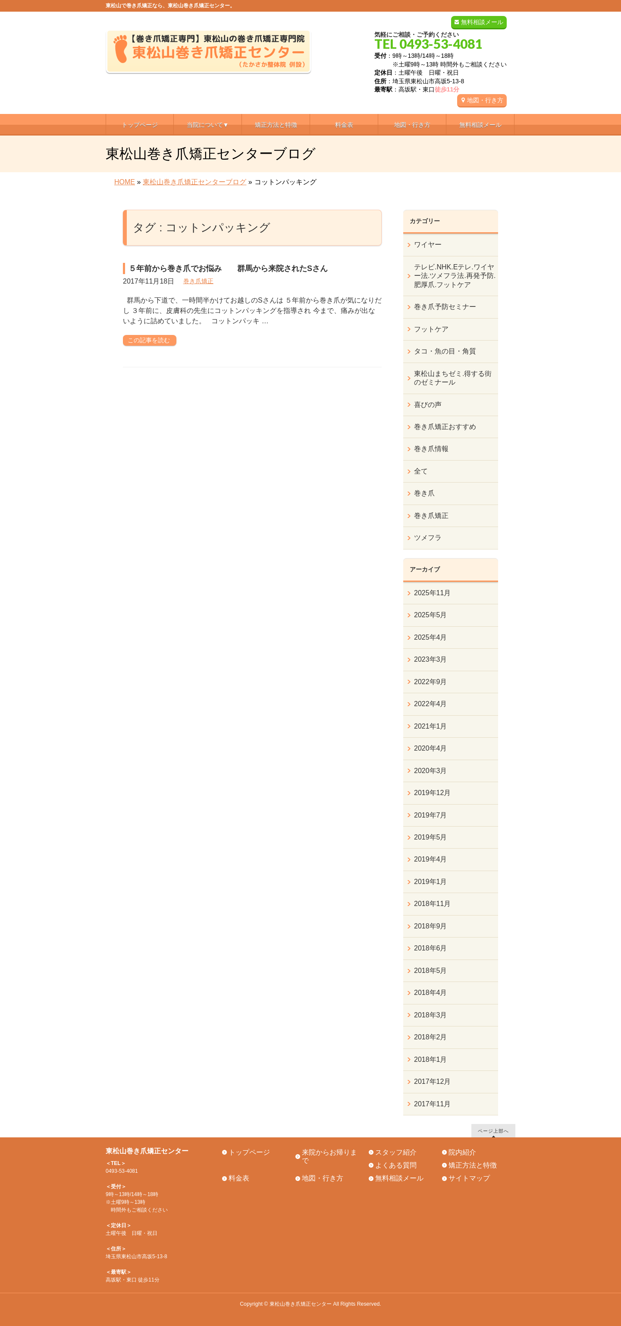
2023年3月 (430, 659)
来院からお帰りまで (329, 1156)
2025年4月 (430, 637)
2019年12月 (432, 792)
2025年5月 (430, 615)
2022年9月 (430, 681)
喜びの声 (428, 404)
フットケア (431, 329)
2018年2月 (430, 1037)
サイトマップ (469, 1178)
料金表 (239, 1178)
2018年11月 (432, 903)
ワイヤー (428, 244)
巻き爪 (424, 493)
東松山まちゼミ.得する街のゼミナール (453, 378)
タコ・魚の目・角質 (445, 351)
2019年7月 (430, 815)
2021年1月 (430, 726)
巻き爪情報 (431, 448)
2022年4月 (430, 703)
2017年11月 (432, 1104)
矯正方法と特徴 (472, 1165)
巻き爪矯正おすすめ (445, 426)
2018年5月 (430, 970)
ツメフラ (428, 537)
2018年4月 (430, 992)
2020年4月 (430, 748)
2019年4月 (430, 859)
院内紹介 (462, 1152)
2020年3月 (430, 770)
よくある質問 (396, 1165)
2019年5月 (430, 837)
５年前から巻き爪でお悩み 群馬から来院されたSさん (228, 268)
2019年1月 (430, 881)
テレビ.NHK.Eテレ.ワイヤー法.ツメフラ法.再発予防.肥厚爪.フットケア (455, 275)
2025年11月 (432, 593)
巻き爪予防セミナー (445, 306)
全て (421, 471)
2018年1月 (430, 1059)
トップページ (249, 1152)
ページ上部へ (493, 1130)
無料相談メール (482, 22)
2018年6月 (430, 948)
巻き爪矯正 (198, 281)
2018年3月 (430, 1015)
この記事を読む (149, 340)
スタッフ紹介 (396, 1152)
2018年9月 (430, 926)
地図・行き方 (485, 100)
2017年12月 (432, 1081)
